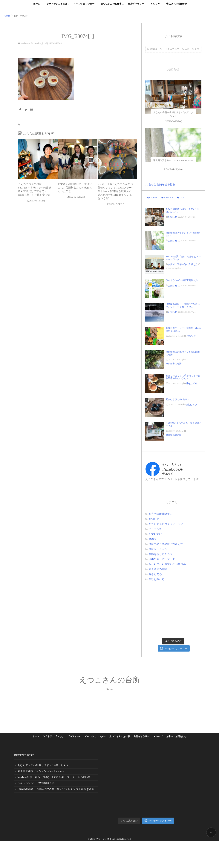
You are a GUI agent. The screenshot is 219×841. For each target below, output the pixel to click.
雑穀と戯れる (157, 579)
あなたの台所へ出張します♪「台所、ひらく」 (182, 210)
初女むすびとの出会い (178, 399)
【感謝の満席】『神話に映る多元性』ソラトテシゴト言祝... (183, 305)
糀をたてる (191, 383)
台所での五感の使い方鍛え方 (182, 264)
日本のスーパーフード (162, 559)
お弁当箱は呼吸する (160, 514)
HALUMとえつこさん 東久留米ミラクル (183, 424)
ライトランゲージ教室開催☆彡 (182, 280)
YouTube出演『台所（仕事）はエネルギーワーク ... (183, 257)
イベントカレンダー (84, 5)
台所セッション (158, 549)
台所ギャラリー (136, 5)
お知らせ (172, 216)
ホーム (36, 5)
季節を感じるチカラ (161, 554)
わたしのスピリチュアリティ (166, 524)
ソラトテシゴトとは (57, 5)
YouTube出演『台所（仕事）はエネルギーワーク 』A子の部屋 (54, 777)
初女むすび (191, 404)
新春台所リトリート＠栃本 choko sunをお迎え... (183, 329)
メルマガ (155, 5)
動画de (152, 539)
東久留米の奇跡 (174, 363)
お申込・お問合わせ (176, 736)
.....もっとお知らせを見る (160, 184)
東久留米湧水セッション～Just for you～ (183, 234)
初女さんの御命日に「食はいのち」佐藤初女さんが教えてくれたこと (75, 188)
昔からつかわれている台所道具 (167, 564)
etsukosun (25, 43)
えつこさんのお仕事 (111, 5)
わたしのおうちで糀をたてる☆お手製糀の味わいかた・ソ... (183, 376)
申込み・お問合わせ (176, 5)
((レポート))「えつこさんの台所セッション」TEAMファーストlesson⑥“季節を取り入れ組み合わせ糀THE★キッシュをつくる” (115, 191)
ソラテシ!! (155, 529)
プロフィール (74, 736)
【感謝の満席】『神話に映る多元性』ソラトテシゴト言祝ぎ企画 (56, 789)
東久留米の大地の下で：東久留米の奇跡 (183, 353)
